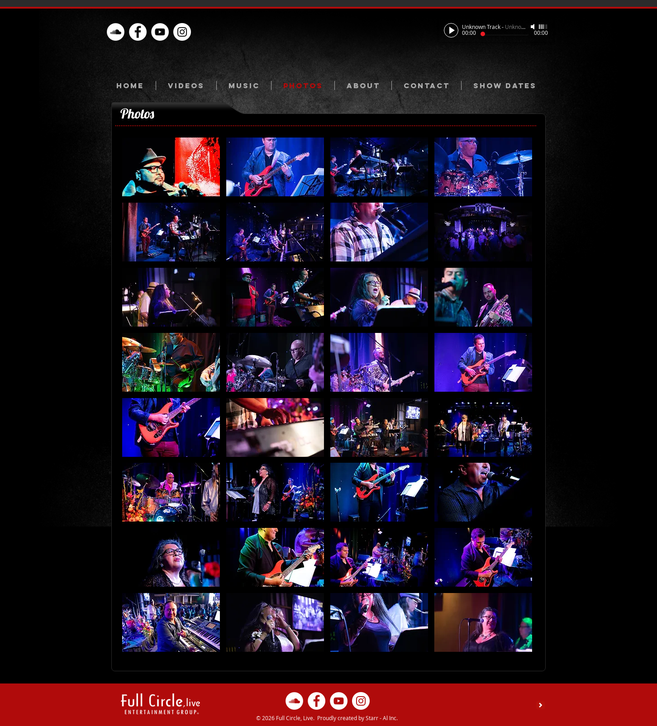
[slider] (543, 26)
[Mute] (533, 26)
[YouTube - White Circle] (160, 32)
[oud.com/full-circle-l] (115, 32)
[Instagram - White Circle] (182, 32)
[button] (171, 167)
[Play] (451, 30)
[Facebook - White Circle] (138, 32)
